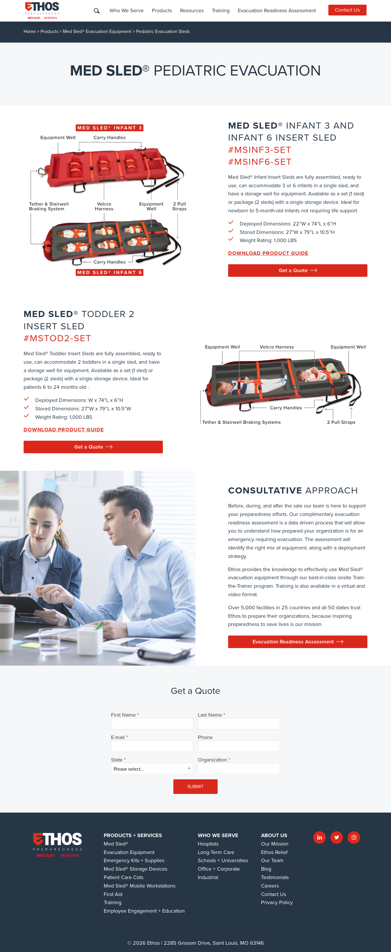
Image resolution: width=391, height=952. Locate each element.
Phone (205, 738)
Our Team (272, 860)
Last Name (210, 715)
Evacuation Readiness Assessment (276, 10)
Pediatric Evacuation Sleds (163, 31)
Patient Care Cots (123, 877)
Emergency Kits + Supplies (134, 860)
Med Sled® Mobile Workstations (139, 886)
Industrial (208, 877)
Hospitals (208, 844)
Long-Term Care (216, 852)
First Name (123, 715)
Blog (266, 869)
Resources (191, 10)
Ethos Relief (274, 852)
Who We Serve (126, 10)
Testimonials (275, 877)
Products (161, 10)
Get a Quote (298, 270)
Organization (212, 760)
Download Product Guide (268, 253)
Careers (270, 886)
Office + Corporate (219, 869)
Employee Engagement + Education (144, 911)
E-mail (118, 738)
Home (30, 31)
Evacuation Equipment (129, 852)
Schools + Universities (223, 860)
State (117, 760)
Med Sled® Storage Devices (135, 869)
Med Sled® (116, 844)
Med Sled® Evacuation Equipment (97, 31)
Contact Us (347, 10)
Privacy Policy (277, 902)
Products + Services (133, 835)
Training (220, 10)
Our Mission (274, 844)
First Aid (113, 894)
